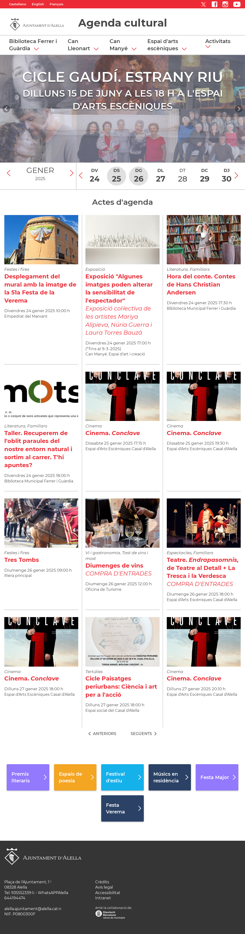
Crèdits (102, 882)
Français (56, 4)
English (38, 4)
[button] (219, 44)
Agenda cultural (122, 22)
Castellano (17, 4)
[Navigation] (6, 109)
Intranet (103, 898)
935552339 (21, 892)
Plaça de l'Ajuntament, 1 (26, 882)
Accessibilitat (107, 892)
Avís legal (104, 887)
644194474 (14, 898)
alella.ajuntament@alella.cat (31, 908)
